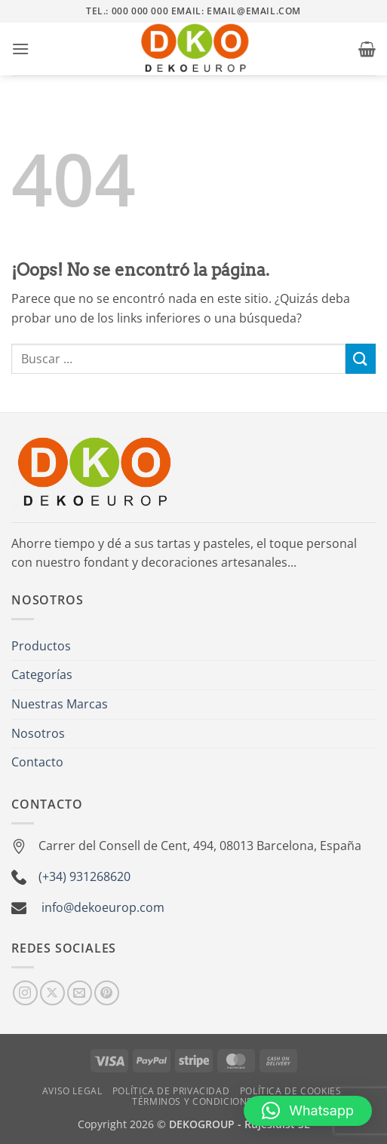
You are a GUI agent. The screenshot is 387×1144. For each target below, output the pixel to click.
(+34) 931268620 (84, 876)
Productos (41, 646)
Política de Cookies (291, 1090)
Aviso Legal (72, 1090)
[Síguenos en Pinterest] (106, 992)
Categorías (41, 674)
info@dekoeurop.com (102, 907)
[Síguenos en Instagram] (25, 992)
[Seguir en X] (52, 992)
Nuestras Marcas (59, 704)
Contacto (37, 762)
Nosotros (38, 733)
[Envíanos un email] (79, 992)
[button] (20, 48)
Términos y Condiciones (195, 1101)
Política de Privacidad (170, 1090)
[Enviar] (361, 358)
